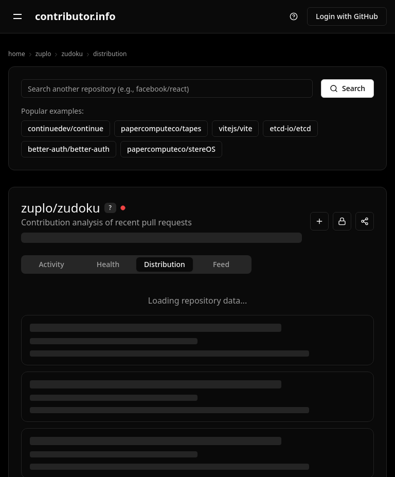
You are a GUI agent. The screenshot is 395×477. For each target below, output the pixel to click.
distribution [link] (110, 54)
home (16, 54)
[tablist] (136, 264)
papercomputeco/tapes (161, 128)
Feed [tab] (221, 264)
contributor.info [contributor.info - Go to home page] (75, 16)
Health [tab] (108, 264)
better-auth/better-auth (69, 149)
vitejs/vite (235, 128)
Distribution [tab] (164, 264)
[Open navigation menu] (17, 16)
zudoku (72, 54)
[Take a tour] (293, 16)
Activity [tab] (51, 264)
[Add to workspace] (319, 221)
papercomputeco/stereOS (171, 149)
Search (347, 88)
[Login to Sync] (342, 221)
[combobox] (167, 88)
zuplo (43, 54)
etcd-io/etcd (290, 128)
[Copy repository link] (364, 221)
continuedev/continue (65, 128)
